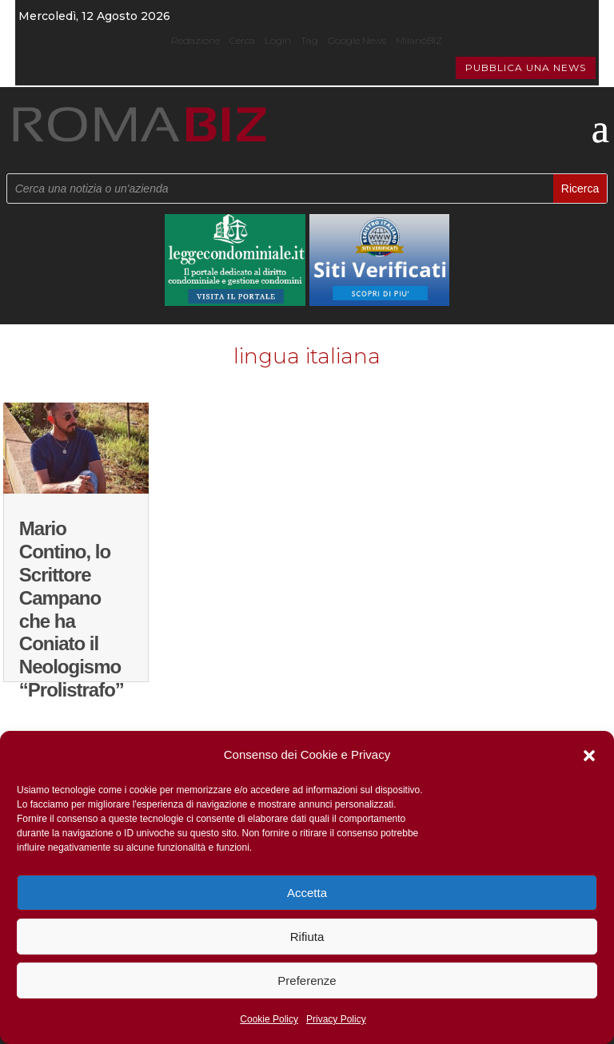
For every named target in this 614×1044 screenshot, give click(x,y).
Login (278, 40)
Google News (357, 40)
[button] (589, 756)
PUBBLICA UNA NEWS (525, 67)
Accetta (307, 892)
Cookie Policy (269, 1019)
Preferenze (306, 980)
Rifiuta (307, 936)
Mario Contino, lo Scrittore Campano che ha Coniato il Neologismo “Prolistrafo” (71, 609)
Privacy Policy (336, 1019)
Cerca (242, 40)
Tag (309, 40)
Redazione (195, 40)
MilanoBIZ (419, 40)
